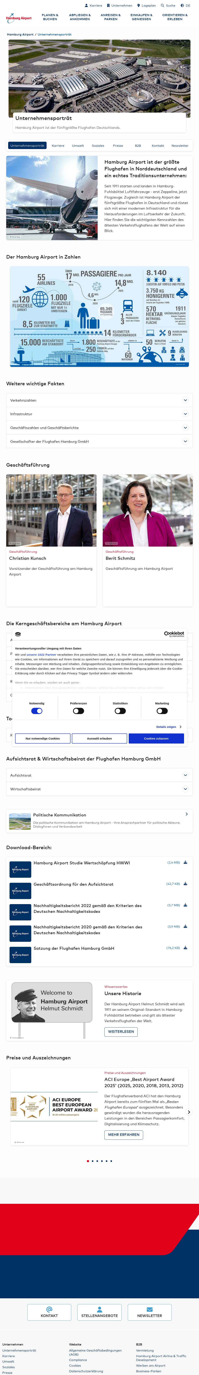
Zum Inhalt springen (6, 5)
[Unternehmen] (120, 5)
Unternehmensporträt (27, 145)
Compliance (78, 1360)
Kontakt (158, 145)
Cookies (75, 1365)
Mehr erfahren (123, 1135)
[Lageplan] (146, 5)
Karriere (58, 145)
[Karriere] (93, 5)
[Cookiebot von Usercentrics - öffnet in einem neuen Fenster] (167, 634)
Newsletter (180, 145)
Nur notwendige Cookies (43, 738)
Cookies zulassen (156, 738)
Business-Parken (148, 1371)
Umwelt (78, 145)
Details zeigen (166, 726)
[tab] (88, 1161)
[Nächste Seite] (189, 1112)
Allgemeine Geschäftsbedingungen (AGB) (95, 1352)
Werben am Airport (150, 1365)
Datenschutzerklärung (86, 1371)
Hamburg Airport (20, 34)
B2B (138, 145)
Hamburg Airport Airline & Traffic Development (161, 1358)
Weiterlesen (121, 1032)
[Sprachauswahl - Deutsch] (185, 5)
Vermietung (145, 1350)
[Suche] (168, 5)
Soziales (98, 145)
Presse (118, 145)
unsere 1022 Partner (41, 654)
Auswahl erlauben (99, 738)
